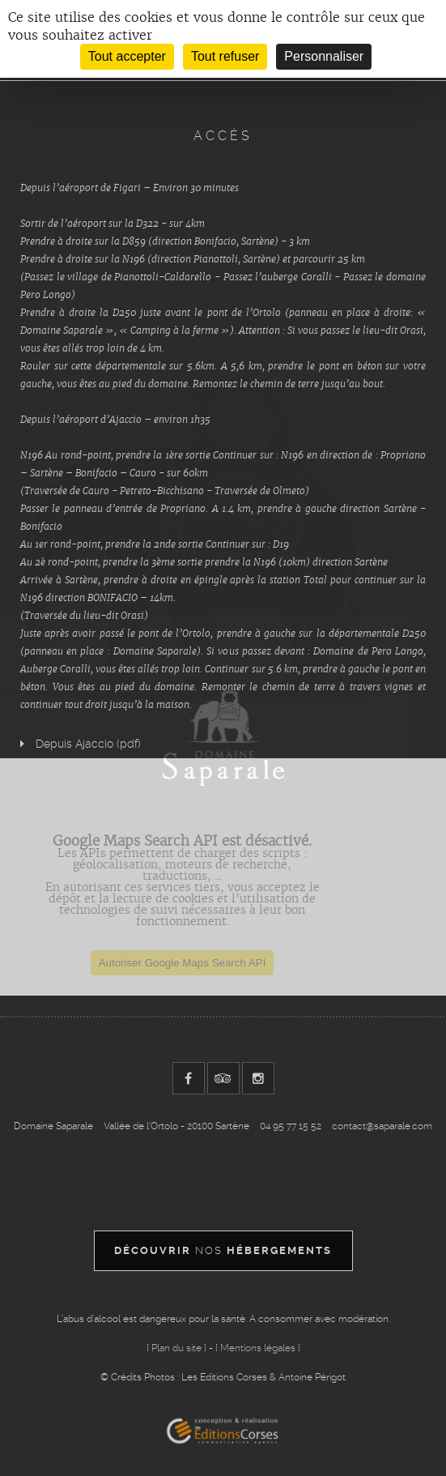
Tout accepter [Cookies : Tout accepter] (127, 56)
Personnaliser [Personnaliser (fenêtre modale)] (323, 56)
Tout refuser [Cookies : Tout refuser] (225, 56)
